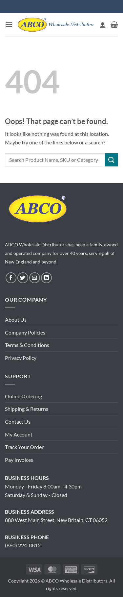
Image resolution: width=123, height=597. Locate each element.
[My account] (102, 24)
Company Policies (25, 332)
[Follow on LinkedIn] (46, 277)
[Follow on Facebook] (11, 277)
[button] (9, 24)
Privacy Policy (20, 358)
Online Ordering (23, 396)
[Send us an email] (34, 277)
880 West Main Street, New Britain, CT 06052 (56, 520)
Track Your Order (24, 447)
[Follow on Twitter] (22, 277)
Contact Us (18, 421)
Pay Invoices (19, 460)
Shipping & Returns (26, 409)
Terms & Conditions (27, 345)
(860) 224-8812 (23, 545)
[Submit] (111, 159)
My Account (18, 434)
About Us (16, 319)
